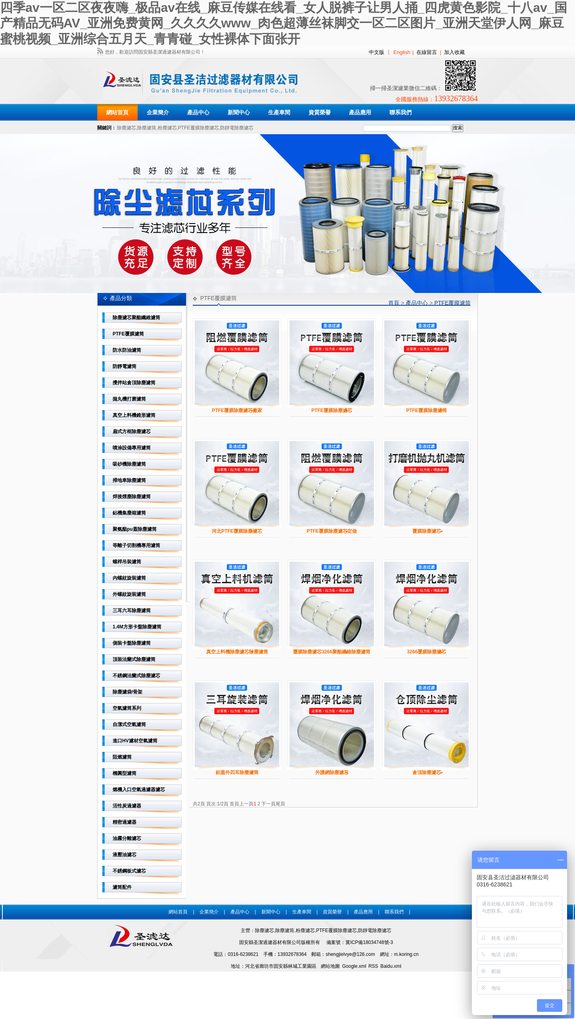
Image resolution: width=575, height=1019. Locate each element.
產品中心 (417, 303)
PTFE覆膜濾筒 (452, 303)
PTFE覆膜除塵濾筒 (426, 410)
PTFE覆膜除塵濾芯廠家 (237, 410)
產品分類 (121, 298)
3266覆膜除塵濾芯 (426, 652)
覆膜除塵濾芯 (426, 531)
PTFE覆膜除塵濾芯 (331, 410)
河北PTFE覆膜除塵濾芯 (237, 531)
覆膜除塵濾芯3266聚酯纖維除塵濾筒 (331, 652)
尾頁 (280, 804)
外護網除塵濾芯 (332, 772)
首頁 (393, 303)
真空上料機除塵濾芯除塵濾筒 (237, 652)
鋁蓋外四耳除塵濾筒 (237, 772)
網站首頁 (117, 112)
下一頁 (268, 804)
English (401, 52)
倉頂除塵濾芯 (426, 772)
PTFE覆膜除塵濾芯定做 (332, 531)
